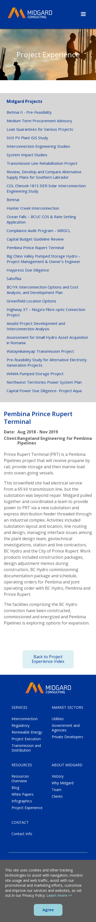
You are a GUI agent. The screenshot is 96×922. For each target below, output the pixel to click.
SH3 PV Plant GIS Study (27, 137)
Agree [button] (48, 909)
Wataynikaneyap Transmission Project (40, 351)
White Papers (23, 794)
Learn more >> (59, 895)
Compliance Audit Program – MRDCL (38, 230)
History (57, 776)
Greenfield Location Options (31, 300)
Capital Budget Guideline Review (35, 239)
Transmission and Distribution (26, 748)
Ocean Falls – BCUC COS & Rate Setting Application (41, 219)
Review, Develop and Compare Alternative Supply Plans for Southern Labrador (44, 174)
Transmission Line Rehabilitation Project (42, 163)
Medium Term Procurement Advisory (39, 120)
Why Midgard (62, 783)
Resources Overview (20, 778)
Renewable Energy (27, 732)
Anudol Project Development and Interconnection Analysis (36, 326)
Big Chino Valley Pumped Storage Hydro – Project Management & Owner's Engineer (43, 258)
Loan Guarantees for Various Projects (40, 129)
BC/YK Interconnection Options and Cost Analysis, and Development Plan (42, 289)
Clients (57, 796)
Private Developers (67, 737)
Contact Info (22, 834)
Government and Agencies (66, 727)
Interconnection (25, 719)
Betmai (13, 199)
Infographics (22, 801)
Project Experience (27, 807)
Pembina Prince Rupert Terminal (35, 247)
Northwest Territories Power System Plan (44, 382)
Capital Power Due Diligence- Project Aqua (44, 390)
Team (56, 789)
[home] (30, 13)
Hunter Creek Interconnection (33, 208)
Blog (15, 787)
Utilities (58, 719)
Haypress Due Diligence (28, 270)
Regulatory (20, 725)
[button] (83, 13)
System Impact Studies (27, 154)
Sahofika (14, 278)
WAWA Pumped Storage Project (35, 373)
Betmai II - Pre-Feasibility (29, 112)
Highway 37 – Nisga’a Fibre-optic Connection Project (46, 312)
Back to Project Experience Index (48, 659)
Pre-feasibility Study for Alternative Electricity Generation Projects (47, 362)
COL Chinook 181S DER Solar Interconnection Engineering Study (46, 188)
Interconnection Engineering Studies (38, 146)
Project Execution (26, 739)
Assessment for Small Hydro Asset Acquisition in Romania (47, 340)
